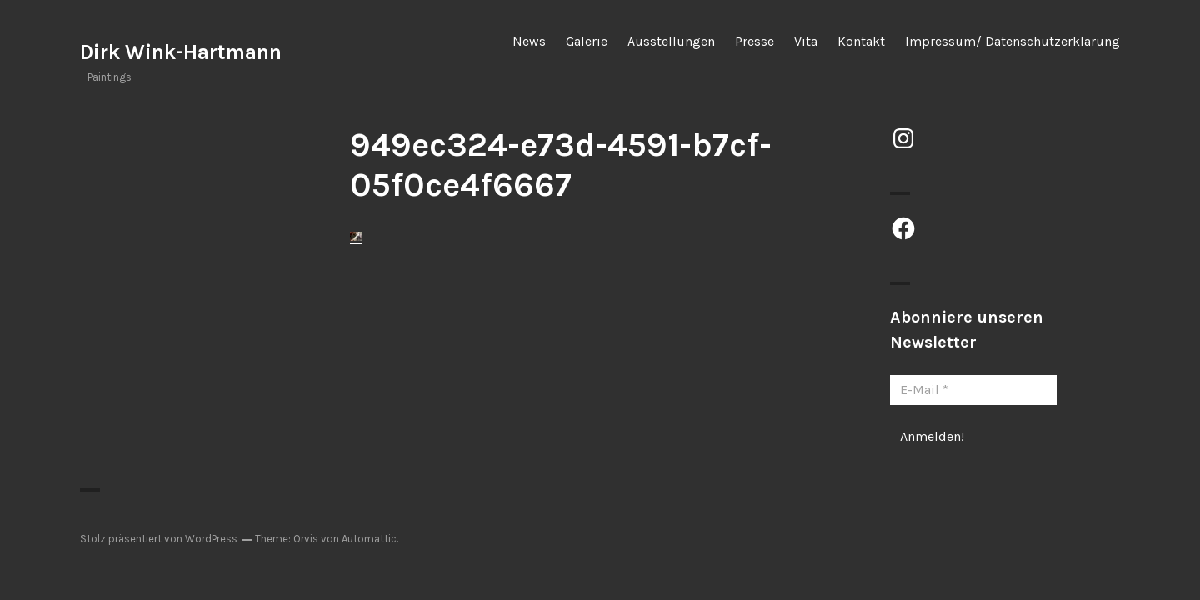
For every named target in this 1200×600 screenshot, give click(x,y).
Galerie (587, 41)
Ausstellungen (671, 41)
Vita (806, 41)
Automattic (369, 538)
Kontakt (861, 41)
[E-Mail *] (973, 390)
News (529, 41)
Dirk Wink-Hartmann (181, 52)
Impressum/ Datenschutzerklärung (1012, 41)
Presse (754, 41)
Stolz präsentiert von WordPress (159, 538)
